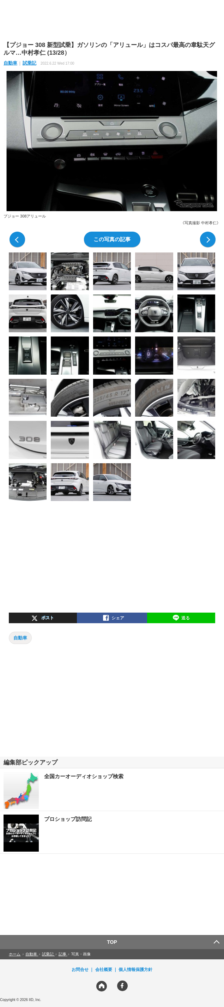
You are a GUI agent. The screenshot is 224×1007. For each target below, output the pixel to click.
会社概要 (103, 969)
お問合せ (80, 969)
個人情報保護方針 (135, 969)
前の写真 (17, 239)
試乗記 (29, 63)
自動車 (10, 63)
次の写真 (208, 239)
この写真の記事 (112, 239)
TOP (112, 942)
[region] (112, 20)
